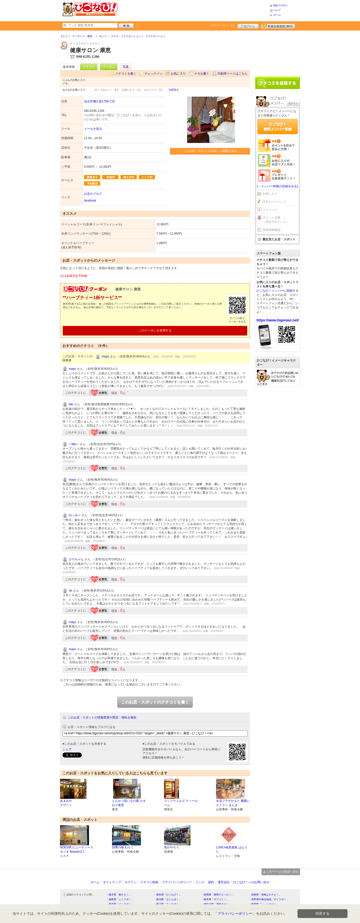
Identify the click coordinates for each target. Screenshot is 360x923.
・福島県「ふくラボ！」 (120, 899)
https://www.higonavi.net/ (277, 320)
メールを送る (93, 128)
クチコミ (89, 67)
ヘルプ (277, 10)
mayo (105, 356)
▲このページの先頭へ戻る (281, 871)
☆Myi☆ (74, 444)
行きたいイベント (274, 202)
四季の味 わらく (123, 847)
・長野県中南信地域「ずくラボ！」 (269, 899)
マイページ (270, 210)
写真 (126, 67)
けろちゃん (76, 559)
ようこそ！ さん (222, 25)
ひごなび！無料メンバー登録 (278, 126)
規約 (211, 882)
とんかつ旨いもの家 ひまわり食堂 (129, 803)
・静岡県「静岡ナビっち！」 (217, 894)
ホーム (277, 15)
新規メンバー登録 (278, 25)
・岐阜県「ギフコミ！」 (215, 899)
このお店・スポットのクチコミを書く (155, 702)
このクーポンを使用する (155, 330)
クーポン (109, 67)
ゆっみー (75, 515)
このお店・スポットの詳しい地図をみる (210, 151)
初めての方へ (280, 5)
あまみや (66, 801)
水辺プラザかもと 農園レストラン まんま (233, 803)
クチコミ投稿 (149, 882)
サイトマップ (112, 882)
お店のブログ (93, 194)
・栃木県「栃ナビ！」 (118, 894)
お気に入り (178, 73)
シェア (67, 749)
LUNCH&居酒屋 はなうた (231, 849)
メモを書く (201, 73)
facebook (90, 200)
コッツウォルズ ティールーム (181, 803)
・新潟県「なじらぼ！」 (167, 899)
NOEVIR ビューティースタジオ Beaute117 (76, 849)
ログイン (248, 25)
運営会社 (224, 882)
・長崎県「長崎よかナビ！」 (265, 894)
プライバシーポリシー (177, 882)
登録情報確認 (271, 230)
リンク (200, 882)
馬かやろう (171, 847)
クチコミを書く (125, 73)
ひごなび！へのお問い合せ (251, 882)
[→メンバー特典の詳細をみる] (277, 186)
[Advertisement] (193, 10)
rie (70, 590)
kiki (71, 404)
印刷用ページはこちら (233, 73)
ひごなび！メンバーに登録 (274, 290)
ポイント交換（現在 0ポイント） (275, 220)
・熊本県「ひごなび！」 (167, 894)
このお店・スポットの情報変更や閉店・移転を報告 (102, 717)
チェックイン (153, 73)
